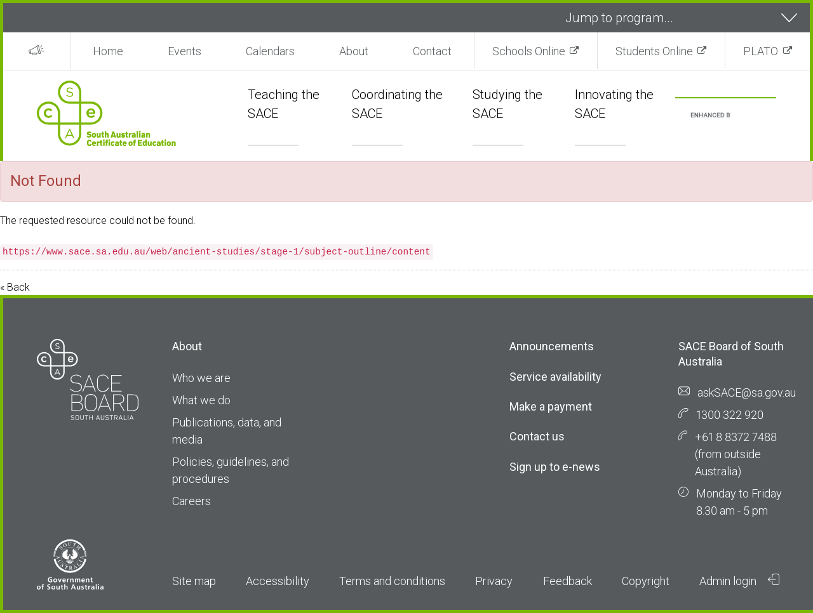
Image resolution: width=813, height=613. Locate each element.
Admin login (739, 581)
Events (184, 51)
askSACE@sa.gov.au (746, 392)
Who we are (201, 378)
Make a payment (550, 406)
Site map (194, 581)
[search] (710, 115)
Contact (432, 51)
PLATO (760, 51)
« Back (15, 287)
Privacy (494, 581)
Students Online (654, 51)
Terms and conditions (392, 581)
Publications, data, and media (226, 431)
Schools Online (528, 51)
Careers (191, 501)
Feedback (567, 581)
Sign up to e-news (554, 466)
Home (108, 51)
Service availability (555, 376)
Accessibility (277, 581)
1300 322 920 (729, 414)
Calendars (270, 51)
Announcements (551, 346)
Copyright (645, 581)
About (353, 51)
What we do (201, 400)
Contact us (537, 436)
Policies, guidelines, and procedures (230, 470)
